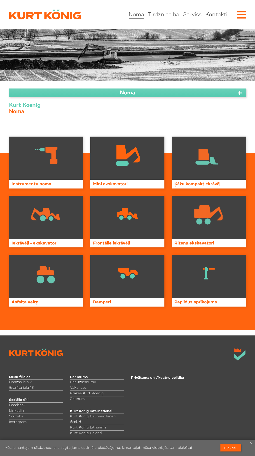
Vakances (78, 388)
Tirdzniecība (163, 15)
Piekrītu (231, 448)
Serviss (192, 15)
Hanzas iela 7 (20, 382)
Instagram (18, 422)
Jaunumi (78, 399)
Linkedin (16, 411)
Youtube (16, 416)
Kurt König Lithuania (88, 427)
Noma (136, 15)
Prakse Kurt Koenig (87, 393)
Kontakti (216, 15)
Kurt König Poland (86, 433)
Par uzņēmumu (83, 382)
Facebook (17, 405)
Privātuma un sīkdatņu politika (157, 378)
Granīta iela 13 (21, 388)
